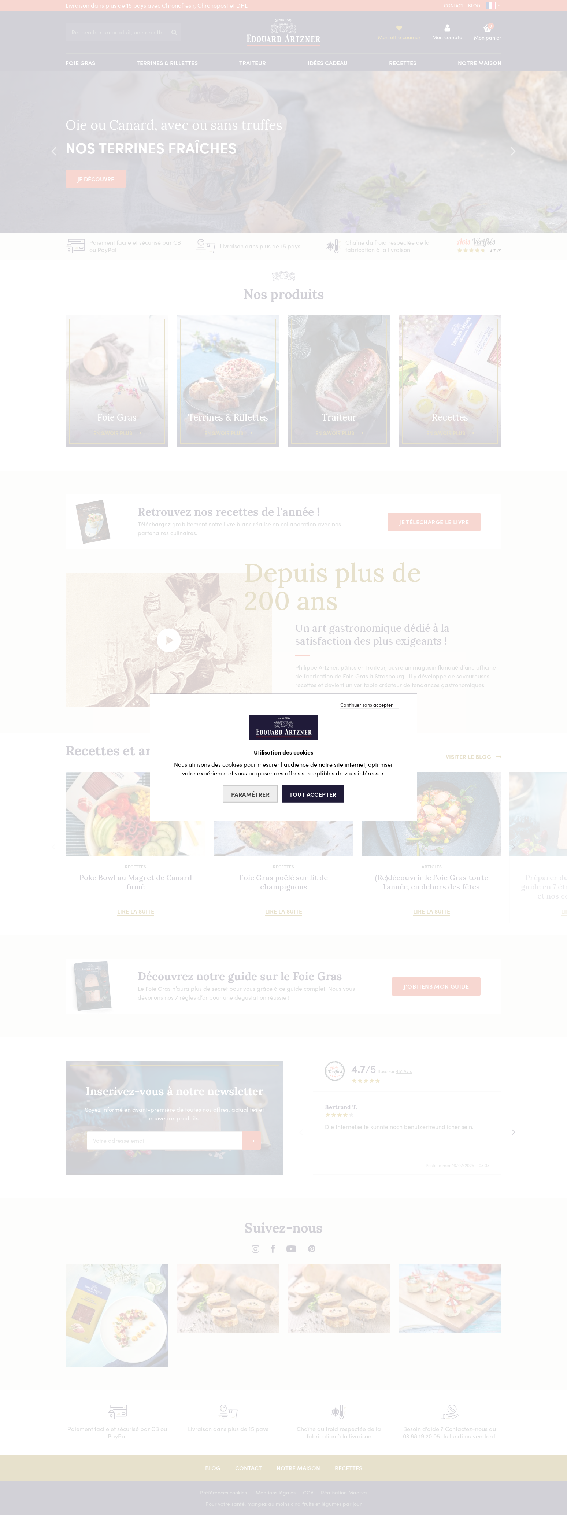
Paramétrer (250, 794)
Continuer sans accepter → (369, 704)
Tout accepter (313, 794)
